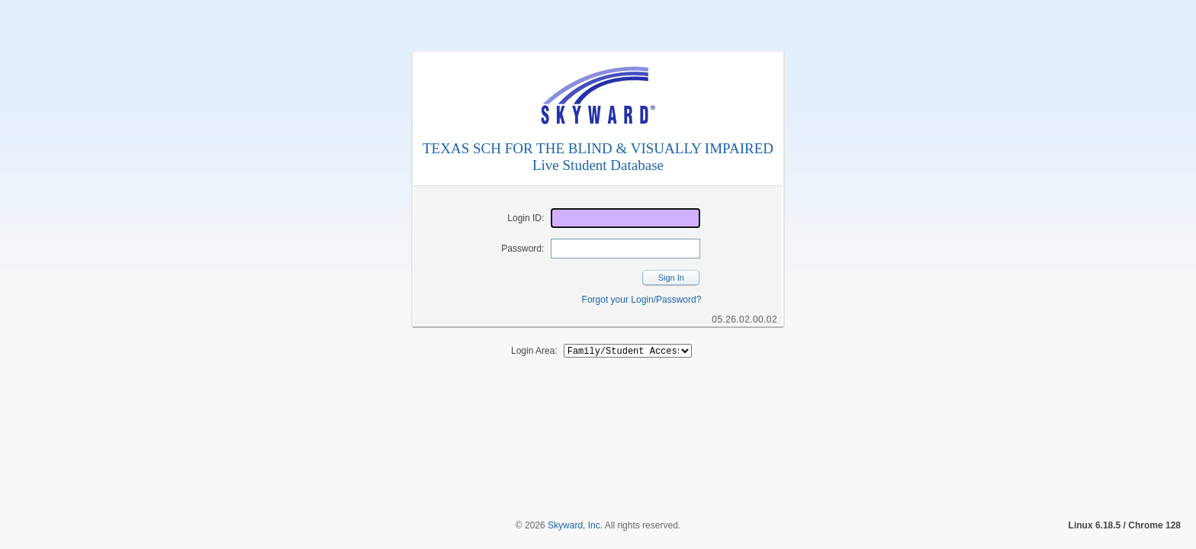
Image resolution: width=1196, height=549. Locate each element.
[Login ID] (625, 218)
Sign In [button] (671, 277)
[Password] (625, 248)
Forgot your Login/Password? (642, 299)
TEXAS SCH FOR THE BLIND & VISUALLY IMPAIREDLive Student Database (598, 156)
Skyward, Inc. (575, 499)
